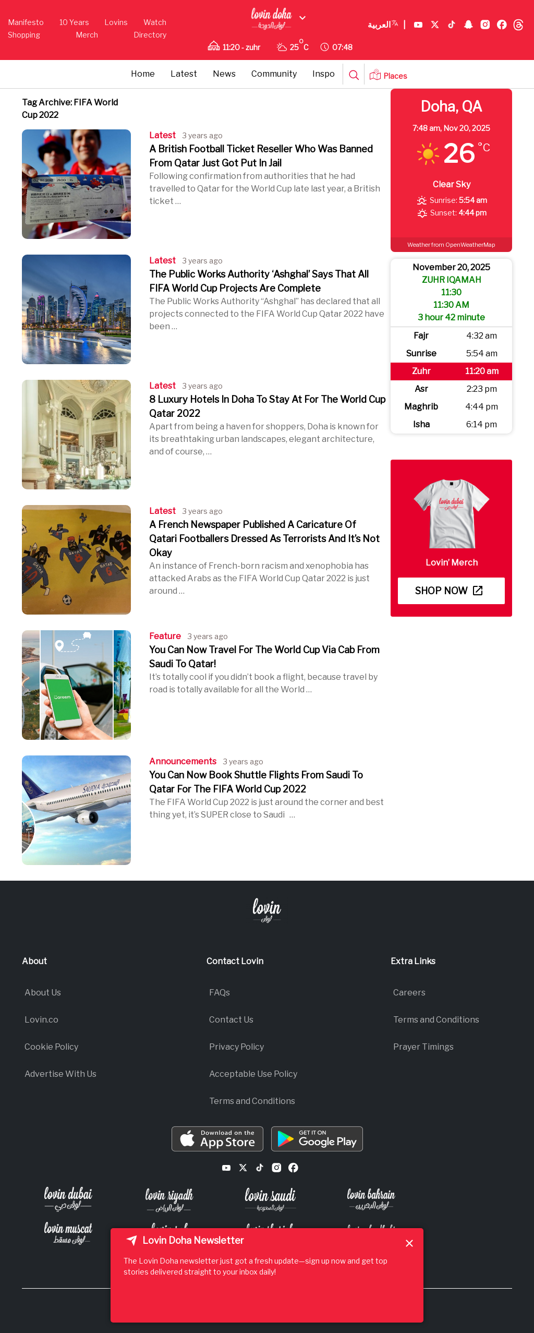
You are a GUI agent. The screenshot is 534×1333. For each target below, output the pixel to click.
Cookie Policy (51, 1047)
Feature (165, 636)
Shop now (448, 590)
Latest (184, 74)
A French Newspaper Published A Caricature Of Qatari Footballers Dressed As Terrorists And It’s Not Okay (264, 538)
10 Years (74, 22)
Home (143, 74)
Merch (87, 34)
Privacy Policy (236, 1047)
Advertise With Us (60, 1074)
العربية (387, 25)
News (224, 74)
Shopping (24, 34)
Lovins (116, 22)
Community (274, 74)
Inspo (323, 74)
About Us (43, 993)
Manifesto (26, 22)
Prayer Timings (423, 1047)
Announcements (182, 761)
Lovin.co (41, 1020)
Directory (150, 34)
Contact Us (231, 1020)
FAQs (219, 993)
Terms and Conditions (252, 1101)
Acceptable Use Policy (253, 1074)
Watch (154, 22)
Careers (409, 993)
